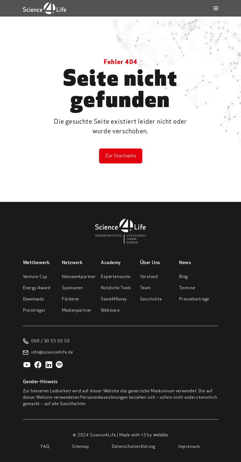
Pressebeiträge (194, 299)
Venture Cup (35, 277)
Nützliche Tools (116, 288)
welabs (160, 435)
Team (145, 288)
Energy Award (37, 288)
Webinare (110, 310)
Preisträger (34, 310)
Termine (187, 288)
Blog (183, 277)
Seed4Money (114, 299)
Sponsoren (72, 288)
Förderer (71, 299)
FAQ (45, 447)
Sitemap (80, 447)
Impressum (189, 447)
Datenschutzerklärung (133, 447)
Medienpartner (77, 310)
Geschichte (151, 299)
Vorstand (149, 277)
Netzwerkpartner (79, 277)
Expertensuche (115, 277)
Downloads (33, 299)
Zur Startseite (120, 156)
